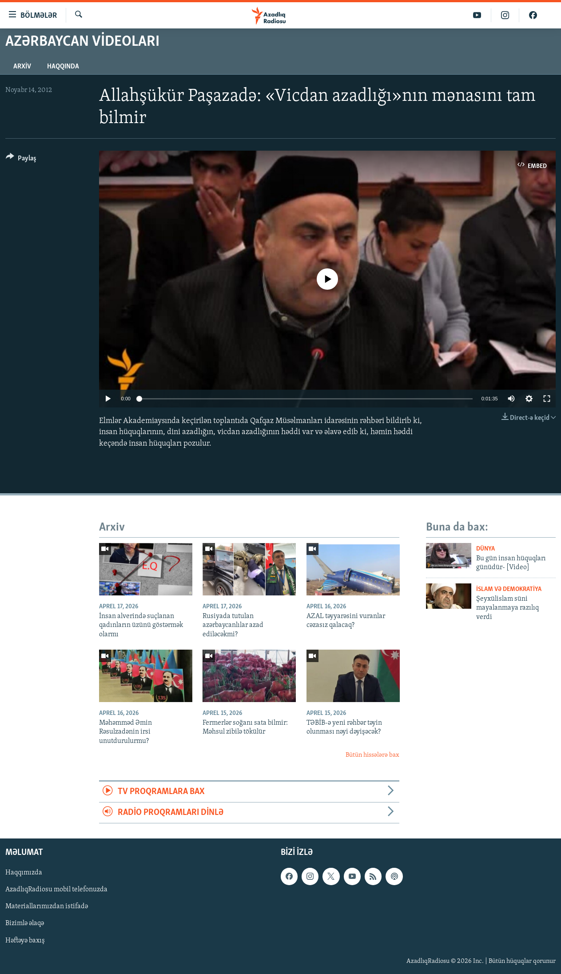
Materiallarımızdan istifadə (46, 906)
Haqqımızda (23, 873)
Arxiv (22, 66)
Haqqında (63, 66)
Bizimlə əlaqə (24, 923)
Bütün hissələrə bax (372, 755)
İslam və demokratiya (508, 589)
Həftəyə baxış (25, 940)
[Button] (21, 160)
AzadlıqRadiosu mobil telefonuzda (56, 890)
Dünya (485, 549)
